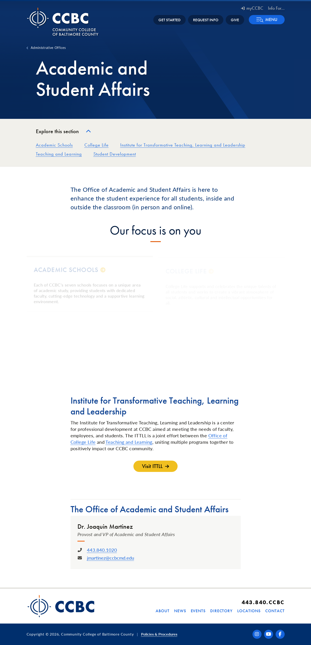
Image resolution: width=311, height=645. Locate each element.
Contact (274, 610)
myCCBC (252, 8)
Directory (221, 610)
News (180, 610)
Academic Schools (54, 145)
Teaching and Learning (59, 154)
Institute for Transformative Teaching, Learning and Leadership (182, 145)
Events (198, 610)
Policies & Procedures (159, 634)
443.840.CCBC (263, 602)
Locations (249, 610)
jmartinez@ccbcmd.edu (110, 558)
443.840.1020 (102, 550)
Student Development (114, 154)
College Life (96, 145)
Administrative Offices (48, 47)
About (162, 610)
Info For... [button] (276, 8)
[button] (267, 19)
